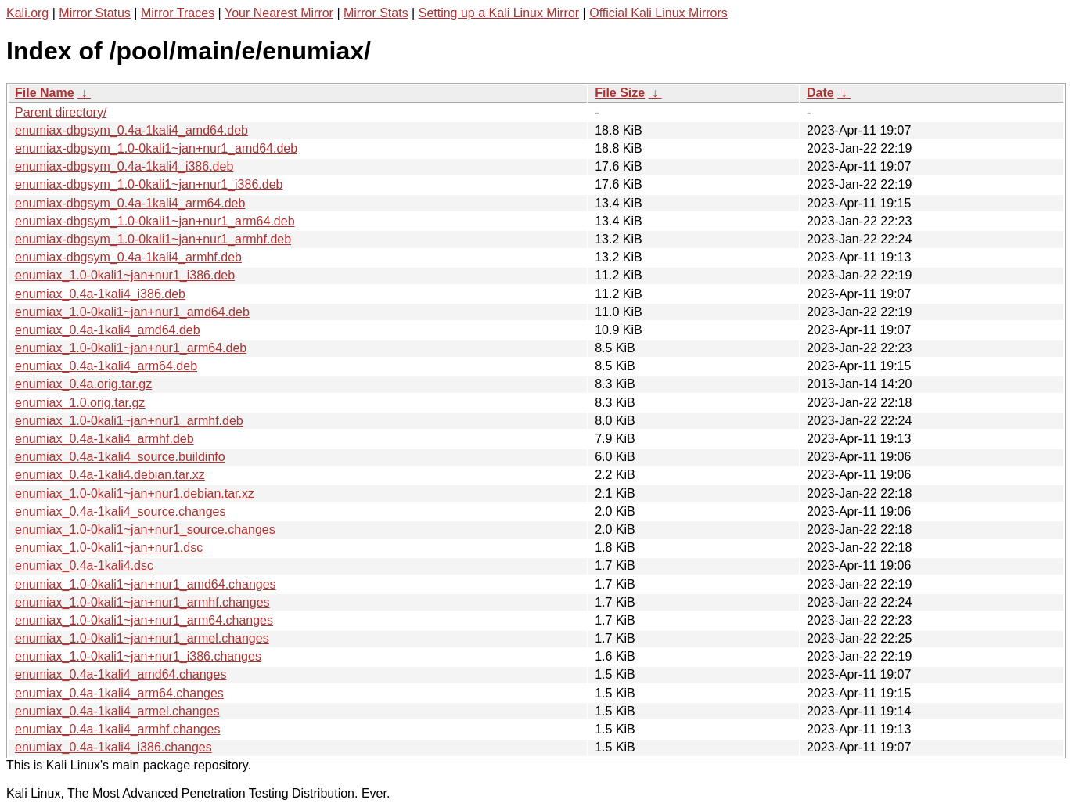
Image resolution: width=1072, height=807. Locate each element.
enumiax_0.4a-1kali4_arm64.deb (106, 366)
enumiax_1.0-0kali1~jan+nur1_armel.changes (142, 638)
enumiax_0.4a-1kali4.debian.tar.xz (110, 474)
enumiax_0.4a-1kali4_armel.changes (117, 711)
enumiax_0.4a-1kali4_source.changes (120, 511)
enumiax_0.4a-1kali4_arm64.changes (119, 693)
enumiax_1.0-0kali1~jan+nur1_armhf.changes (142, 602)
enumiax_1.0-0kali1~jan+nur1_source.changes (145, 529)
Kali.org (27, 13)
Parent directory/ (60, 112)
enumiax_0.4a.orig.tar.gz (83, 384)
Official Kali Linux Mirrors (658, 13)
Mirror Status (95, 13)
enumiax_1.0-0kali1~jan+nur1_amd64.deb (132, 312)
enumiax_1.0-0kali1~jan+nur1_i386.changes (138, 656)
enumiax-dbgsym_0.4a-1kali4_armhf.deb (128, 257)
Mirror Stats (376, 13)
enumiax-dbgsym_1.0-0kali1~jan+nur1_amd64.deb (156, 148)
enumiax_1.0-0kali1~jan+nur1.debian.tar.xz (134, 493)
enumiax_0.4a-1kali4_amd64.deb (107, 330)
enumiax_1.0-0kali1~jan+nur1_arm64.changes (144, 620)
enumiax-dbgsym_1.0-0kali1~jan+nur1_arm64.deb (155, 221)
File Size (620, 92)
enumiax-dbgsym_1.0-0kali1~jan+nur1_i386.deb (148, 184)
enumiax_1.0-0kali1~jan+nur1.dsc (109, 547)
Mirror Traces (177, 13)
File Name (44, 92)
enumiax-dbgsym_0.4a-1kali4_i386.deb (124, 166)
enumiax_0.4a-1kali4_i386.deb (100, 294)
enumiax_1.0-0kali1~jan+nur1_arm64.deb (130, 348)
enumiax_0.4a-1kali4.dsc (84, 565)
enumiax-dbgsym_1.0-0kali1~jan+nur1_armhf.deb (153, 239)
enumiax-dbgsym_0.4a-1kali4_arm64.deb (130, 203)
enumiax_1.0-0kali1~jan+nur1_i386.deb (125, 275)
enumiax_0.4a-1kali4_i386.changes (113, 747)
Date (820, 92)
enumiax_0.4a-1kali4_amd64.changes (120, 674)
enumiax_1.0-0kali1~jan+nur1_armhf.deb (129, 420)
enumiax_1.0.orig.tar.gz (80, 402)
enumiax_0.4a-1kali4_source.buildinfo (120, 456)
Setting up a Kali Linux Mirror (499, 13)
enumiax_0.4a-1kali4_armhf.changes (117, 729)
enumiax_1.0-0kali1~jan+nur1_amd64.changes (145, 584)
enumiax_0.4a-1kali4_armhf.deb (104, 438)
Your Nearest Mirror (279, 13)
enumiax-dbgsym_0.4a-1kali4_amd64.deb (131, 130)
